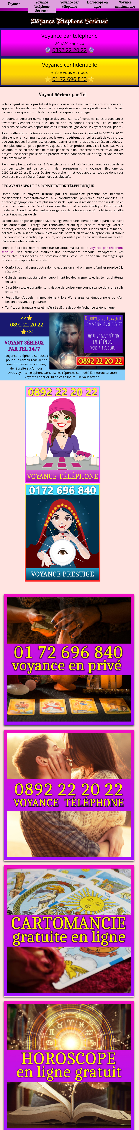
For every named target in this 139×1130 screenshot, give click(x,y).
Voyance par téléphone (69, 3)
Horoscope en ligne (97, 3)
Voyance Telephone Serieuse (69, 21)
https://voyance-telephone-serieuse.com (69, 1072)
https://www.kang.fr (32, 1102)
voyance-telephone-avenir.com (67, 1102)
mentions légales (93, 1114)
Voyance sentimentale (125, 3)
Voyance (14, 4)
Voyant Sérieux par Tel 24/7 (24, 347)
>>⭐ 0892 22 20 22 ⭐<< (26, 325)
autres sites (114, 1114)
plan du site (71, 1114)
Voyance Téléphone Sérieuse (42, 5)
